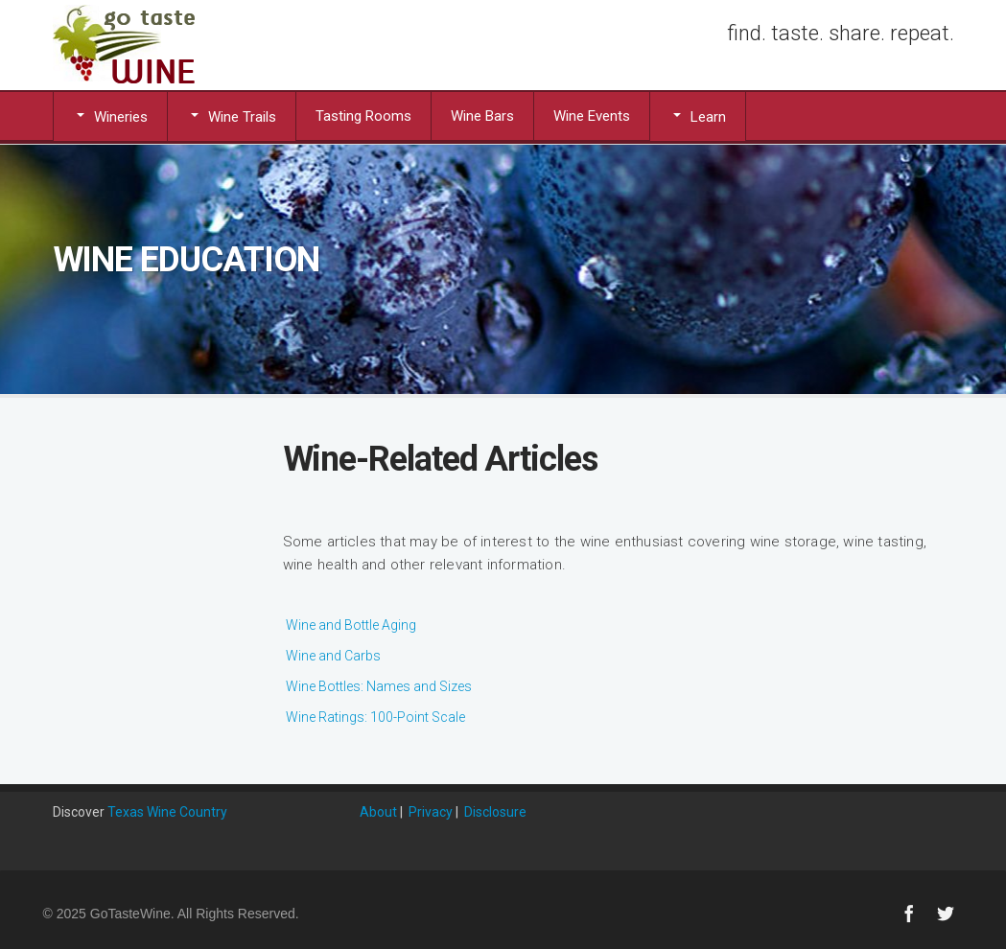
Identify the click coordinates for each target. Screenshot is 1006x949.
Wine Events (591, 116)
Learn (697, 116)
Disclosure (495, 812)
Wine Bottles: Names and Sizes (379, 686)
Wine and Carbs (333, 655)
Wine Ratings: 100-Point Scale (375, 717)
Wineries (110, 116)
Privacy (431, 812)
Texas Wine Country (167, 812)
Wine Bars (482, 116)
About (378, 812)
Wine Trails (231, 116)
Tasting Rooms (363, 116)
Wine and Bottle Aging (351, 625)
